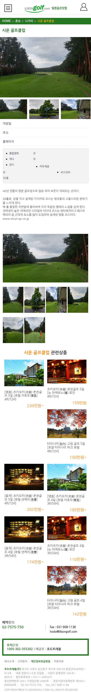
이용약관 (59, 661)
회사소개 (9, 661)
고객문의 (22, 661)
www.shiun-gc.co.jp (16, 218)
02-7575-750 (13, 627)
